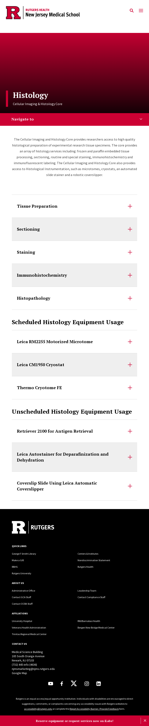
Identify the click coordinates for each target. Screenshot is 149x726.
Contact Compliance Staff (91, 597)
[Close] (145, 720)
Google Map (19, 673)
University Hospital (22, 621)
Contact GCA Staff (21, 597)
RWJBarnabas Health (89, 621)
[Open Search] (131, 10)
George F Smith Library (24, 553)
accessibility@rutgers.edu (38, 708)
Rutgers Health (85, 566)
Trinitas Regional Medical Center (29, 634)
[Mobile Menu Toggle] (141, 10)
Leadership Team (87, 590)
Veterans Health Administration (29, 627)
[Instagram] (87, 683)
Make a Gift (18, 560)
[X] (73, 683)
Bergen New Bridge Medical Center (96, 627)
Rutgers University (21, 573)
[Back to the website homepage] (43, 12)
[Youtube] (50, 683)
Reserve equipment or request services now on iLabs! (74, 721)
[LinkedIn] (98, 683)
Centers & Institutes (88, 553)
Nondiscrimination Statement (94, 560)
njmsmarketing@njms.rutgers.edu (33, 669)
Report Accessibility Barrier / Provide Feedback (94, 708)
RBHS (15, 566)
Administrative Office (23, 590)
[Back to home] (40, 528)
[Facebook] (61, 683)
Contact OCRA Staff (22, 603)
